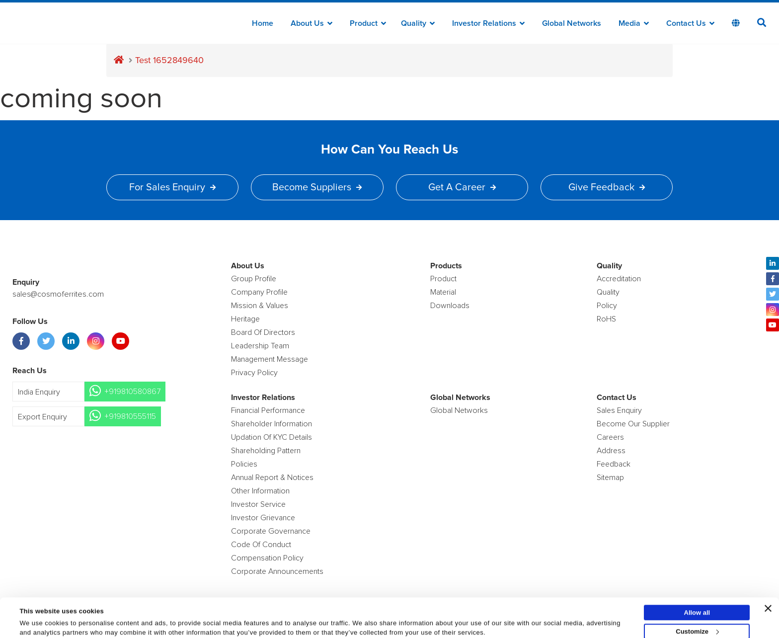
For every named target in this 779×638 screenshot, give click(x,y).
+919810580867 (132, 392)
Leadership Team (260, 346)
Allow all (697, 585)
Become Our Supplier (633, 424)
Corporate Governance (271, 531)
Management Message (269, 359)
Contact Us (690, 23)
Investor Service (258, 504)
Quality (418, 23)
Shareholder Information (271, 424)
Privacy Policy (254, 373)
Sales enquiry (619, 410)
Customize (697, 604)
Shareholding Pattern (266, 451)
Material (443, 292)
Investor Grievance (263, 518)
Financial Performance (268, 410)
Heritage (245, 319)
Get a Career (462, 187)
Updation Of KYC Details (271, 437)
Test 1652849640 (169, 60)
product (443, 279)
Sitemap (610, 477)
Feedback (613, 464)
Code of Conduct (261, 545)
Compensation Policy (267, 558)
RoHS (606, 319)
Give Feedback (606, 187)
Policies (244, 464)
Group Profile (253, 279)
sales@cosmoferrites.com (57, 294)
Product (368, 23)
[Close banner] (768, 580)
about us (311, 23)
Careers (610, 437)
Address (611, 451)
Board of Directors (263, 332)
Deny (697, 623)
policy (607, 306)
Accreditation (619, 279)
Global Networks (571, 23)
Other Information (260, 491)
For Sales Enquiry (172, 187)
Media (634, 23)
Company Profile (259, 292)
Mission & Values (259, 306)
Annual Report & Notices (272, 477)
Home (262, 23)
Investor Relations (488, 23)
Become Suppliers (317, 187)
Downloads (449, 306)
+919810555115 (130, 416)
